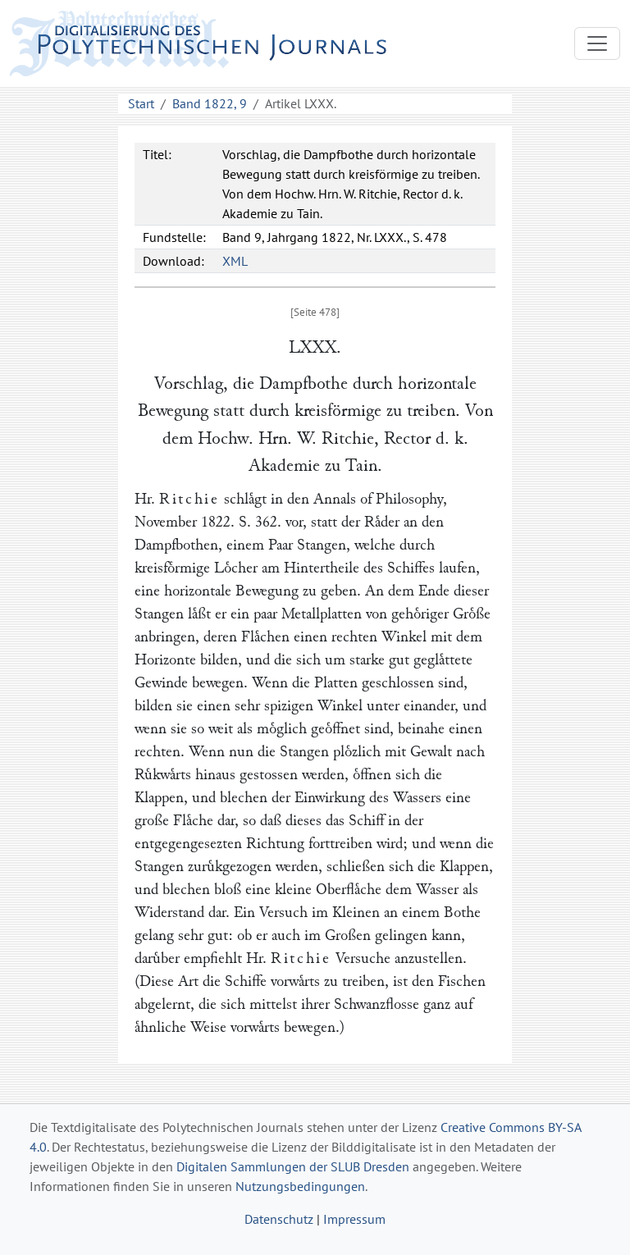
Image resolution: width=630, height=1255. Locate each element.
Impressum (354, 1219)
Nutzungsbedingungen (300, 1186)
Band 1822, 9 (209, 103)
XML (235, 261)
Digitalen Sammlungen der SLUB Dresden (292, 1166)
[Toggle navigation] (597, 43)
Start (141, 103)
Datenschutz (278, 1219)
